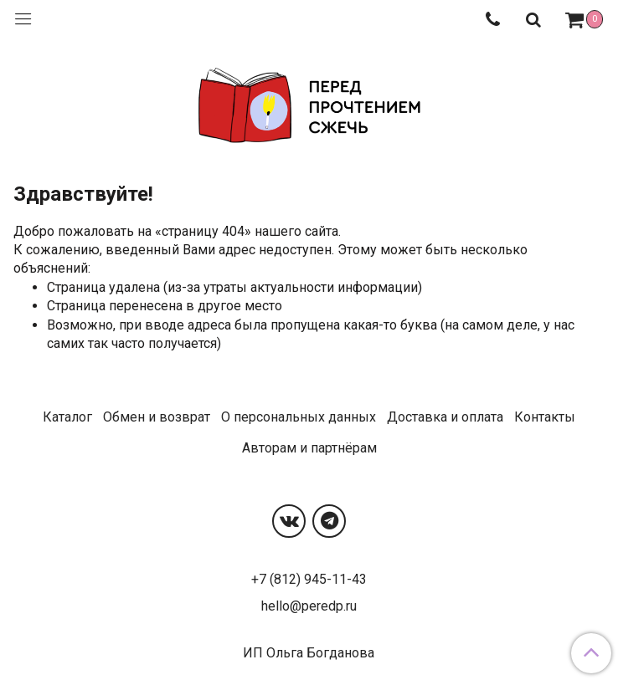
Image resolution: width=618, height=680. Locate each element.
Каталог (67, 417)
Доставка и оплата (445, 417)
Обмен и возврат (156, 417)
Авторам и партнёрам (309, 448)
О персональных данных (298, 417)
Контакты (544, 417)
